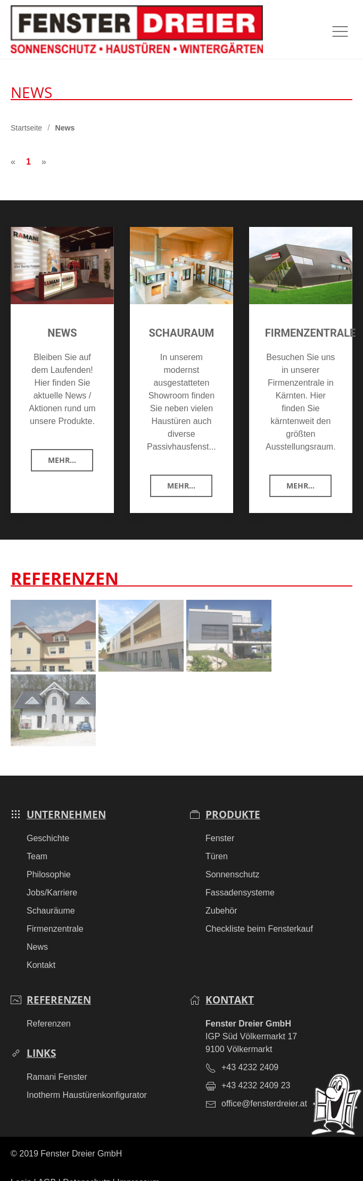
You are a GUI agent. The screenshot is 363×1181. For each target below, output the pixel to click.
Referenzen (49, 1007)
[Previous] (13, 146)
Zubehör (221, 894)
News (37, 930)
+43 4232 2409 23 (255, 1069)
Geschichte (48, 822)
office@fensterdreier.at (264, 1087)
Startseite (26, 112)
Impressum (138, 1166)
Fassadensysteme (240, 876)
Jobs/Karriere (52, 876)
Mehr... (62, 444)
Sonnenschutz (232, 858)
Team (37, 840)
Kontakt (41, 949)
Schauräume (51, 894)
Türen (216, 840)
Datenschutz (86, 1166)
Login (21, 1166)
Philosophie (49, 858)
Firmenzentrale (55, 912)
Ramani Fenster (57, 1060)
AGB (47, 1166)
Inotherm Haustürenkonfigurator (87, 1079)
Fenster (219, 822)
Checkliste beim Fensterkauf (259, 912)
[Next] (44, 146)
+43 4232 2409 (249, 1051)
